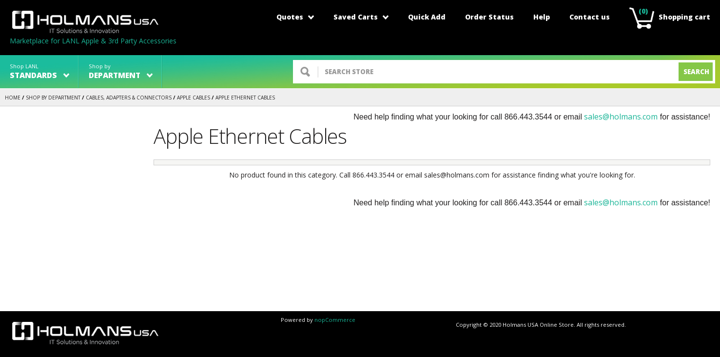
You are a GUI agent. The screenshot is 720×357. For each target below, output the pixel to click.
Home (12, 97)
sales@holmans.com (621, 116)
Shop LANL (39, 71)
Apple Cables (193, 97)
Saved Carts (361, 16)
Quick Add (427, 16)
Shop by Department (53, 97)
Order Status (489, 16)
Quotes (295, 16)
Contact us (589, 16)
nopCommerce (334, 319)
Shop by (121, 71)
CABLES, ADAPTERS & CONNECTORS (129, 97)
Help (541, 16)
